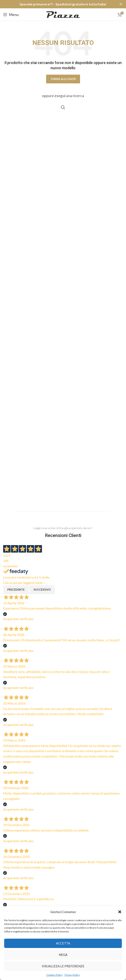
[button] (120, 912)
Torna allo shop (63, 79)
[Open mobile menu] (11, 14)
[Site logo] (63, 14)
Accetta (63, 943)
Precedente (16, 589)
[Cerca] (63, 107)
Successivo (42, 589)
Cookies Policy (54, 974)
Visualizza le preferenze (63, 966)
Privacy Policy (72, 974)
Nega (63, 955)
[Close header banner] (121, 4)
